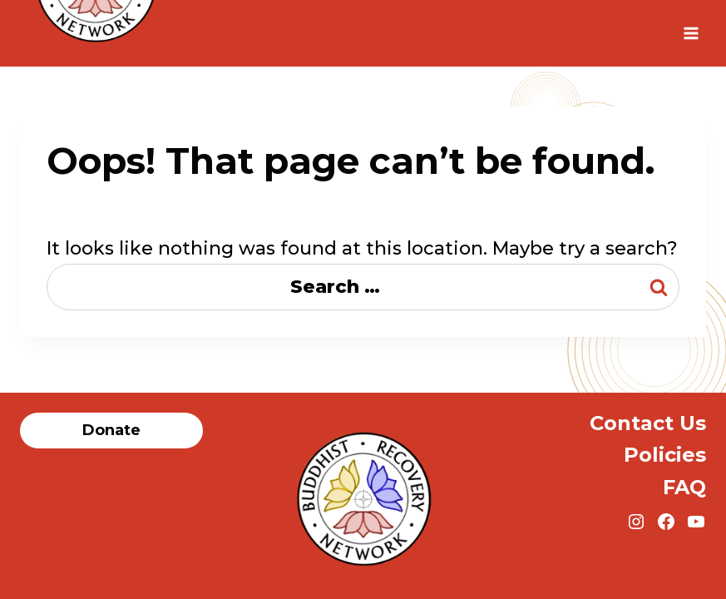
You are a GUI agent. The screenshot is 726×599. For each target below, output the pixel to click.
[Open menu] (690, 33)
